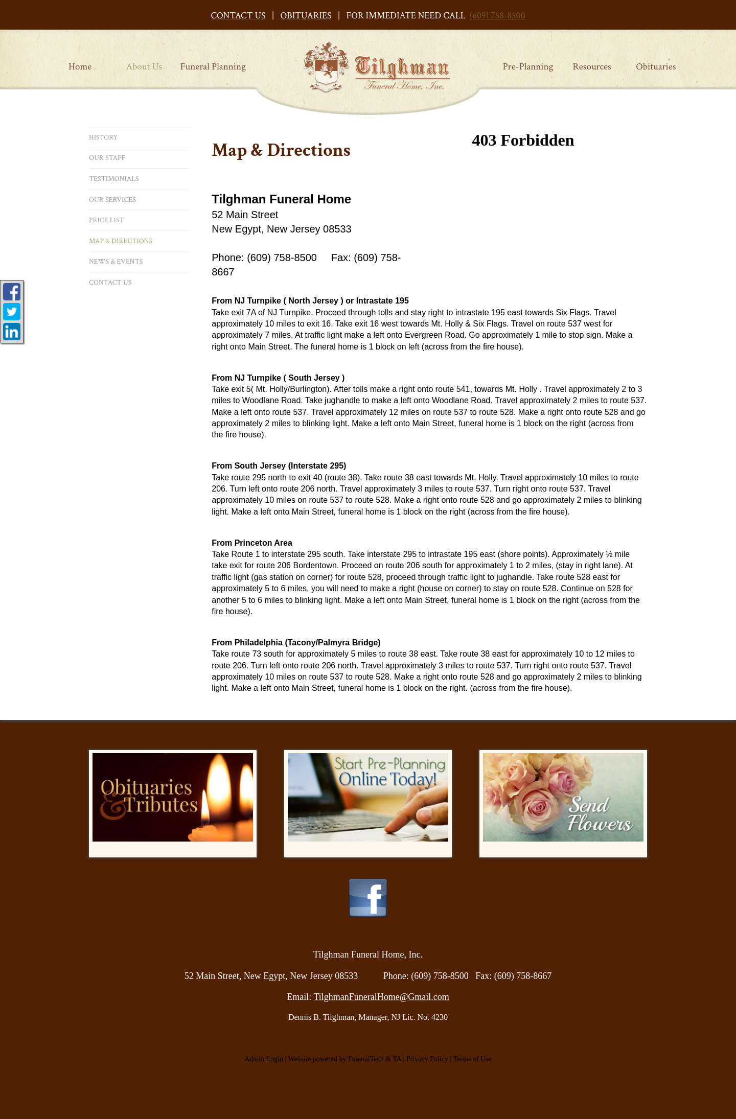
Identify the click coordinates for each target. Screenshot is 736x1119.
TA (397, 1059)
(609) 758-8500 (497, 15)
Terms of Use (472, 1059)
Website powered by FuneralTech (336, 1059)
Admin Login (263, 1059)
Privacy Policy (427, 1059)
